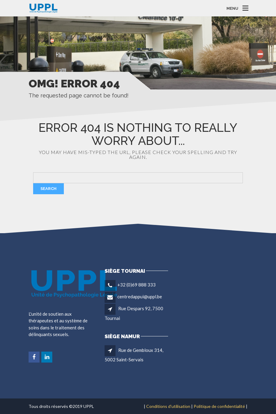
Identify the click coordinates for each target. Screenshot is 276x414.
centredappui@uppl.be (139, 296)
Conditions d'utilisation (168, 406)
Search (48, 188)
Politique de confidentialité (219, 406)
